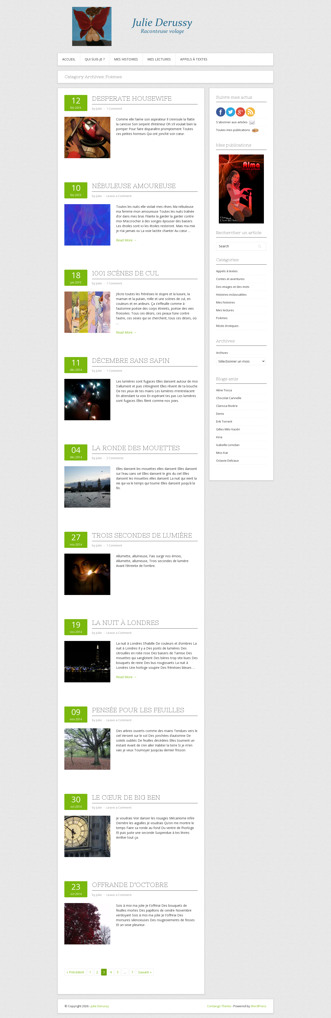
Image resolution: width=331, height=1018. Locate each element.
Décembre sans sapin (131, 360)
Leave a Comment (118, 196)
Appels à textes (193, 59)
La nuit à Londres (125, 622)
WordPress (258, 1006)
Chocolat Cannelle (228, 398)
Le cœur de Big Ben (126, 797)
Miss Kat (222, 453)
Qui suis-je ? (95, 59)
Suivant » (144, 972)
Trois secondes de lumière (142, 535)
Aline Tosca (224, 390)
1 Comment (114, 108)
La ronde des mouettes (136, 448)
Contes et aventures (230, 279)
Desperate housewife (131, 98)
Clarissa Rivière (227, 406)
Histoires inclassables (231, 294)
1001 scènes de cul (125, 273)
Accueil (68, 59)
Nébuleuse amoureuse (134, 185)
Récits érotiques (227, 326)
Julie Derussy (100, 1006)
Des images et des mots (232, 287)
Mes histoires (126, 59)
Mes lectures (159, 59)
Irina (219, 437)
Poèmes (222, 318)
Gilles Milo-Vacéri (228, 429)
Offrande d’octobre (130, 884)
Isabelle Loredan (228, 445)
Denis (220, 414)
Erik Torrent (224, 421)
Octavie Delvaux (227, 460)
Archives (222, 353)
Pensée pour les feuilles (138, 710)
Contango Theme (219, 1006)
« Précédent (75, 972)
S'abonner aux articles (235, 122)
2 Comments (115, 458)
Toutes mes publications (237, 130)
